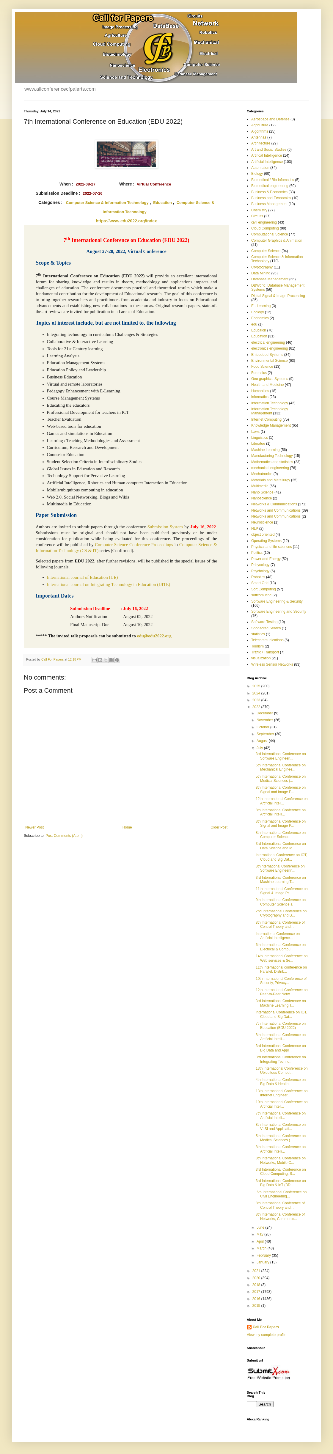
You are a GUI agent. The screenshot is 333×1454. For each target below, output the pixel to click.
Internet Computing (266, 419)
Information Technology (269, 403)
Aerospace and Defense (270, 119)
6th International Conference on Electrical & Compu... (281, 947)
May (260, 1234)
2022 (256, 707)
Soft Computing (263, 589)
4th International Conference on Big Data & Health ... (281, 1082)
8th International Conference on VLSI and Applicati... (281, 1127)
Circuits (257, 216)
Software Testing (264, 622)
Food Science (262, 366)
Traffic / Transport (265, 652)
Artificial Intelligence (267, 162)
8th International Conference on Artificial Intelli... (281, 812)
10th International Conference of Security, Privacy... (281, 981)
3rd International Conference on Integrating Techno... (281, 1059)
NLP (254, 528)
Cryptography (262, 267)
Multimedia (259, 486)
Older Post (219, 827)
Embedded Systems (267, 355)
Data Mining (260, 273)
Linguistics (259, 438)
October (263, 727)
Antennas (258, 137)
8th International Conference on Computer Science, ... (281, 835)
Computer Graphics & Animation (276, 240)
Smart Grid (259, 583)
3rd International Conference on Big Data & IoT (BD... (281, 1183)
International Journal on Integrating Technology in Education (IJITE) (108, 584)
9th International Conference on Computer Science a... (281, 902)
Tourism (257, 646)
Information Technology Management (269, 411)
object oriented (263, 534)
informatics (259, 397)
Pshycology (260, 565)
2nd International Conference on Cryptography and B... (281, 913)
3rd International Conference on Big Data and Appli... (281, 1048)
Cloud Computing (265, 228)
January (263, 1262)
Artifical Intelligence (266, 155)
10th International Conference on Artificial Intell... (282, 1104)
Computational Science (269, 234)
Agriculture (259, 125)
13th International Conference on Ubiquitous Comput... (282, 1070)
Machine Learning (265, 450)
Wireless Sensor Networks (272, 664)
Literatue (258, 443)
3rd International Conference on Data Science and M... (281, 846)
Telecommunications (267, 640)
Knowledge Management (271, 425)
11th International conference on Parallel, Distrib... (281, 969)
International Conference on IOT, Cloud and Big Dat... (281, 857)
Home (127, 827)
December (265, 713)
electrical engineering (268, 342)
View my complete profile (266, 1335)
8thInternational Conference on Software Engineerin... (280, 868)
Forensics (259, 373)
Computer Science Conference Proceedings (134, 544)
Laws (255, 432)
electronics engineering (269, 348)
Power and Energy (266, 559)
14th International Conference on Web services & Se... (282, 958)
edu (254, 324)
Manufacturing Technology (272, 456)
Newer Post (34, 827)
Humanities (260, 391)
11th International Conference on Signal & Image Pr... (282, 891)
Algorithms (259, 131)
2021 (256, 1271)
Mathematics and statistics (272, 462)
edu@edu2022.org (154, 636)
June (261, 1227)
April (261, 1241)
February (264, 1255)
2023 (256, 700)
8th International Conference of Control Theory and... (280, 924)
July (260, 748)
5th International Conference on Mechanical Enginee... (281, 767)
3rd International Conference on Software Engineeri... (281, 756)
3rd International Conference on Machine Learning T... (281, 879)
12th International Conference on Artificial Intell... (282, 801)
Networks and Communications (276, 510)
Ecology (257, 312)
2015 (256, 1306)
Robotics (258, 577)
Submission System (165, 526)
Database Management (269, 279)
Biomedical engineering (269, 186)
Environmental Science (269, 361)
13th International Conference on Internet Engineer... (282, 1093)
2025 (256, 686)
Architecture (260, 143)
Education (162, 202)
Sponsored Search (266, 628)
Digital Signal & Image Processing (278, 296)
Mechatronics (261, 474)
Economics (260, 318)
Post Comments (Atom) (64, 836)
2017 (256, 1292)
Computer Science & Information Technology (107, 202)
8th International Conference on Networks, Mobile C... (281, 1160)
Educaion (258, 330)
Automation (260, 168)
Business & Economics (269, 192)
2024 (256, 693)
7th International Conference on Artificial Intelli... (281, 1115)
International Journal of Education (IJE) (82, 577)
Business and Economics (271, 198)
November (265, 720)
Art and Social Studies (268, 149)
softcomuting (261, 595)
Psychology (260, 571)
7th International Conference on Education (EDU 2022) (281, 1025)
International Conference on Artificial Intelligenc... (278, 936)
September (266, 734)
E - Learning (261, 306)
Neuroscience (262, 522)
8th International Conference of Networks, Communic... (280, 1216)
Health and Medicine (267, 385)
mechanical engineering (270, 468)
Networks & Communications (274, 504)
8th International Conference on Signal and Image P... (281, 789)
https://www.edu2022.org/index (126, 221)
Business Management (269, 204)
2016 (256, 1299)
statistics (258, 634)
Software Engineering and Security (278, 611)
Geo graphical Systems (269, 379)
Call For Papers (266, 1327)
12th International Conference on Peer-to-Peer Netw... (282, 992)
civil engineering (264, 222)
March (262, 1248)
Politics (257, 553)
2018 (256, 1285)
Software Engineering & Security (277, 601)
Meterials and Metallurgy (270, 480)
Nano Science (262, 492)
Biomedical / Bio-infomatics (272, 180)
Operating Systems (266, 541)
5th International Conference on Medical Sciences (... (281, 778)
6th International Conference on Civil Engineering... (281, 1194)
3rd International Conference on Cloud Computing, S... (281, 1171)
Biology (257, 174)
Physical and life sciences (271, 547)
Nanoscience (261, 498)
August (263, 741)
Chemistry (259, 210)
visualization (261, 658)
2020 (256, 1278)
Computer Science (266, 251)
